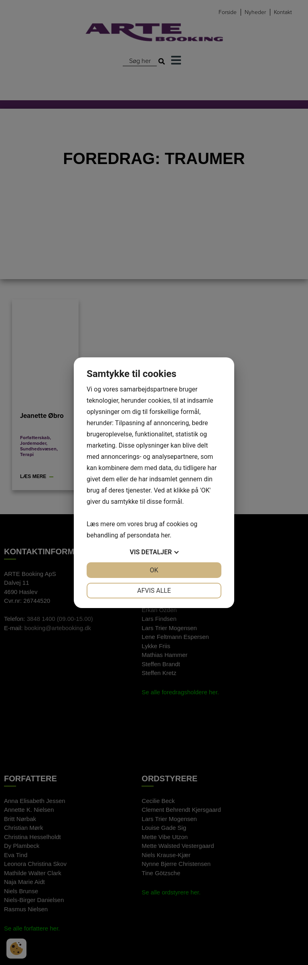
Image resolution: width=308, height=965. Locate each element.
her (165, 535)
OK (154, 570)
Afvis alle (154, 590)
